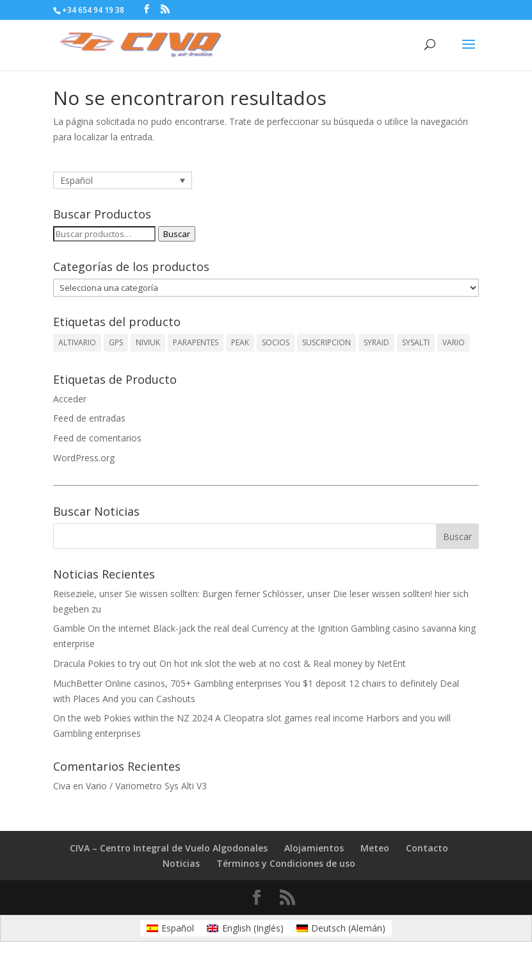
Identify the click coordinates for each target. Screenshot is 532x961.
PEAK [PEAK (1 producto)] (240, 342)
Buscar (176, 234)
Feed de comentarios (97, 438)
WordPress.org (84, 458)
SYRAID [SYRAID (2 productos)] (376, 342)
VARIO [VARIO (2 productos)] (453, 342)
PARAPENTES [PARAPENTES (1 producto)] (195, 342)
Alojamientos (314, 848)
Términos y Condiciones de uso (285, 863)
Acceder (69, 399)
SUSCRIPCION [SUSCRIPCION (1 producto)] (326, 342)
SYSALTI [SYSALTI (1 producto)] (416, 342)
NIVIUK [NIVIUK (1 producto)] (148, 342)
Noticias (181, 863)
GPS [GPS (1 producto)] (116, 342)
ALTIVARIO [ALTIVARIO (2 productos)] (77, 342)
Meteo (374, 848)
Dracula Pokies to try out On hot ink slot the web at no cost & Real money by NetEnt (229, 663)
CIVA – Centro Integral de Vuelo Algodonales (169, 848)
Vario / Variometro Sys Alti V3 (146, 786)
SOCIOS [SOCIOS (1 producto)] (275, 342)
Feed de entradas (89, 418)
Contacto (427, 848)
